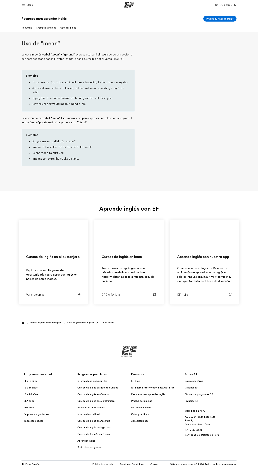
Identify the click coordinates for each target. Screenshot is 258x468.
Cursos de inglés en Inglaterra (94, 427)
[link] (44, 19)
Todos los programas (89, 447)
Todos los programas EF (199, 394)
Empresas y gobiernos (36, 414)
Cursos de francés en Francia (94, 434)
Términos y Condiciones (132, 464)
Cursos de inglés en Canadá (93, 394)
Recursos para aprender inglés (148, 394)
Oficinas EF (191, 387)
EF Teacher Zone (141, 407)
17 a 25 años (31, 394)
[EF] (129, 5)
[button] (28, 5)
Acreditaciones (140, 420)
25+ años (29, 400)
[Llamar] (225, 5)
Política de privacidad (103, 464)
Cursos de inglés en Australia (93, 420)
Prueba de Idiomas (141, 400)
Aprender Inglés (86, 440)
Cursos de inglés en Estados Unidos (97, 387)
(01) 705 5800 (193, 430)
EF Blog (135, 380)
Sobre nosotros (194, 380)
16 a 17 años (31, 387)
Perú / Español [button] (31, 464)
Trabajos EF (191, 400)
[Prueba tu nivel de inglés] (219, 19)
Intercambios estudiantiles (92, 380)
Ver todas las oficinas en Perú (202, 434)
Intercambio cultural (88, 414)
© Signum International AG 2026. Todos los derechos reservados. (203, 464)
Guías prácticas (140, 414)
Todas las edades (33, 420)
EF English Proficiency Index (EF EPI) (152, 387)
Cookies (154, 464)
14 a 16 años (30, 380)
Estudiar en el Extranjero (91, 407)
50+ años (29, 407)
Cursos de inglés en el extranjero (96, 400)
